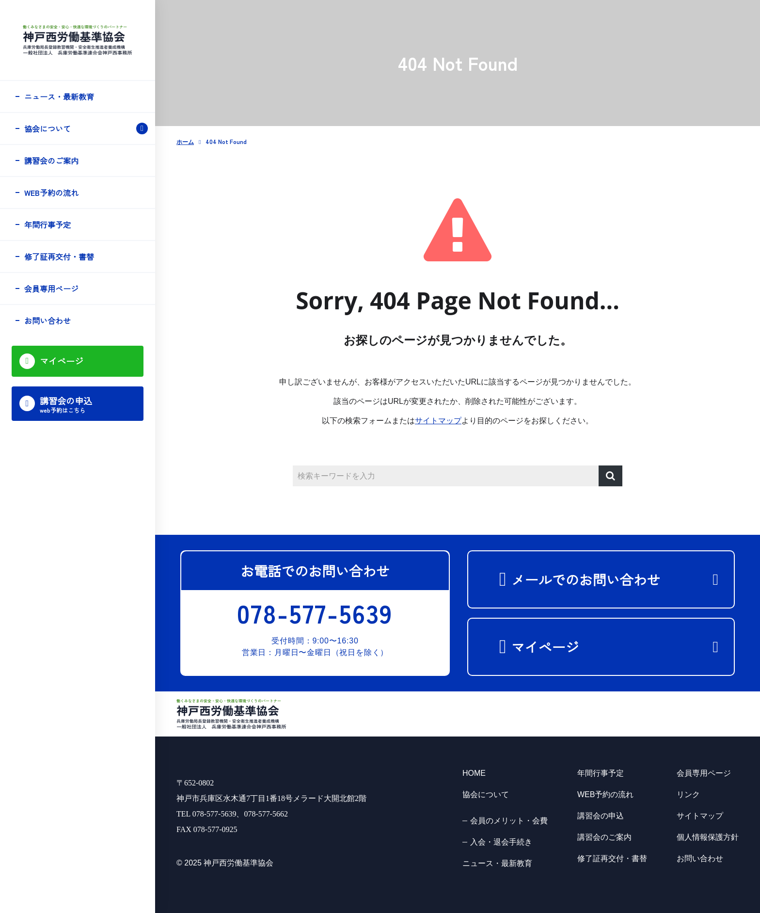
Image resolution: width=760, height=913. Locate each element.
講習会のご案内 (51, 160)
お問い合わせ (47, 320)
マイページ (557, 647)
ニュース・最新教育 (59, 96)
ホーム (185, 143)
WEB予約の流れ (51, 192)
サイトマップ (438, 421)
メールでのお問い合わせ (598, 579)
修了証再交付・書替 (59, 256)
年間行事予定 (47, 224)
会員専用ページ (51, 288)
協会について (47, 128)
